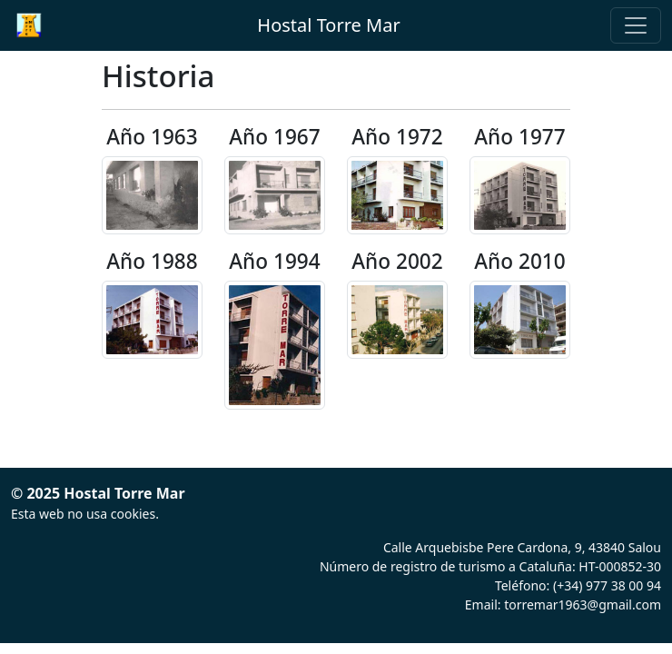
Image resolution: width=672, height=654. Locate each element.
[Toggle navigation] (635, 25)
